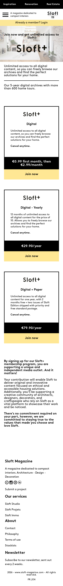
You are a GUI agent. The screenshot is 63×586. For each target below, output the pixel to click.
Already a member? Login (31, 22)
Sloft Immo (12, 515)
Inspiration (9, 4)
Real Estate (53, 4)
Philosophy (12, 534)
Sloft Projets (12, 509)
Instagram (11, 482)
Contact (10, 528)
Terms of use (13, 540)
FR (29, 579)
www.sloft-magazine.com (29, 572)
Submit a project (15, 489)
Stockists (10, 545)
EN (33, 579)
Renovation (31, 4)
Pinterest (15, 482)
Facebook (7, 482)
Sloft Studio (12, 504)
